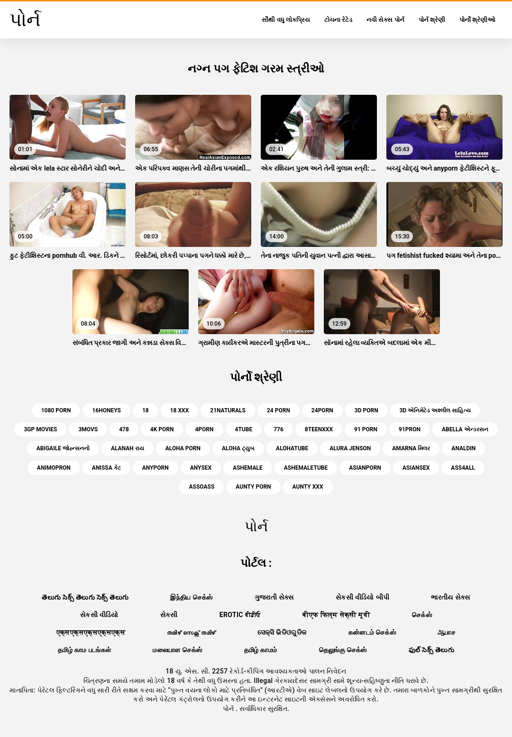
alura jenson (350, 448)
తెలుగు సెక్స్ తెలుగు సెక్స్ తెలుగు (85, 597)
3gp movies (40, 429)
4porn (204, 429)
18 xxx (179, 410)
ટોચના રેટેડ (338, 19)
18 (145, 410)
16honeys (106, 410)
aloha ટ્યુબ (238, 448)
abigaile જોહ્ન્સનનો (63, 448)
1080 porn (56, 410)
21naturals (228, 410)
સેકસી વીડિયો (99, 615)
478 (124, 429)
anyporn (155, 467)
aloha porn (183, 448)
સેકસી (169, 615)
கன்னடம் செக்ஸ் (372, 632)
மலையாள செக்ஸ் (177, 650)
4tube (244, 429)
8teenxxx (319, 429)
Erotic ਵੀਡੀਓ (240, 615)
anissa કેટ (106, 467)
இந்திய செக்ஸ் (191, 597)
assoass (201, 486)
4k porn (162, 429)
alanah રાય (127, 448)
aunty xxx (308, 486)
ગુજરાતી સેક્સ (274, 597)
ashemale (248, 467)
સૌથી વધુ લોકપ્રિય (286, 19)
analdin (463, 448)
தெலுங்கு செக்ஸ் (343, 650)
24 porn (278, 410)
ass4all (463, 467)
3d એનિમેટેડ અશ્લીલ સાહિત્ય (435, 410)
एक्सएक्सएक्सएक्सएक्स (90, 632)
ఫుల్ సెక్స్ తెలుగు (431, 650)
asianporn (365, 467)
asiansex (416, 467)
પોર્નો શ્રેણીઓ (477, 19)
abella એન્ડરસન (465, 429)
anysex (200, 467)
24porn (322, 410)
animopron (54, 467)
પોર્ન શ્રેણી (432, 19)
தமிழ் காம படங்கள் (84, 650)
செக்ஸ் (422, 615)
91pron (410, 429)
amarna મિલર (411, 448)
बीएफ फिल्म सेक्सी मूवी (336, 615)
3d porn (366, 410)
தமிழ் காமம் (260, 650)
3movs (88, 429)
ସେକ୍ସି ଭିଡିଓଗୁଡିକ (282, 632)
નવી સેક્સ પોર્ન (385, 19)
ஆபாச (447, 632)
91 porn (365, 429)
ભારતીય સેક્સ (450, 597)
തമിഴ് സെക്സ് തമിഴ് (191, 632)
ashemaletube (306, 467)
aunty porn (253, 486)
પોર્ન (229, 708)
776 (278, 429)
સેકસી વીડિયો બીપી (362, 597)
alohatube (292, 448)
